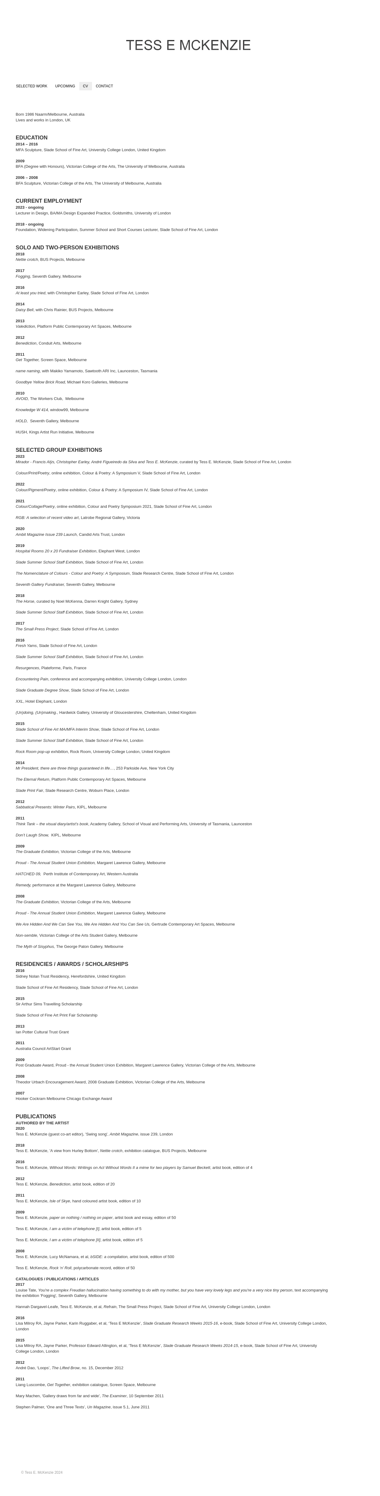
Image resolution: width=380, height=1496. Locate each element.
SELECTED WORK (31, 86)
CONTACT (104, 86)
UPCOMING (65, 86)
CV (85, 86)
